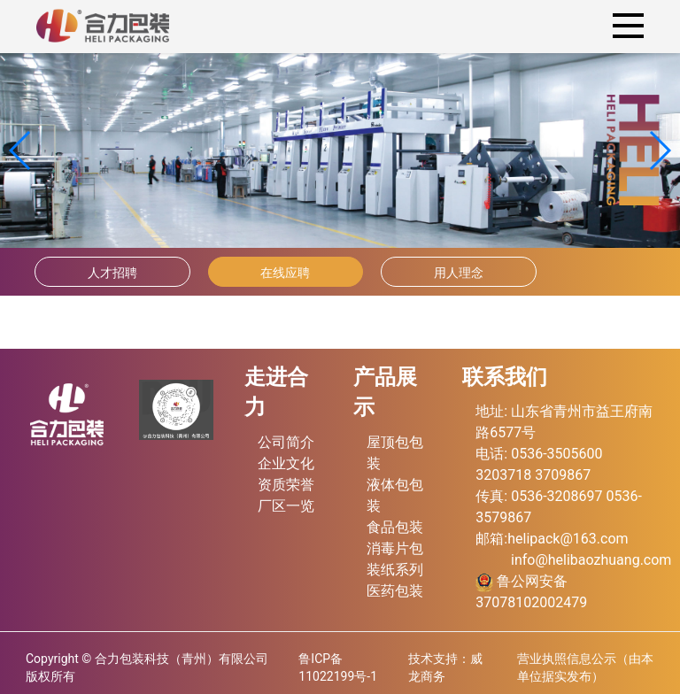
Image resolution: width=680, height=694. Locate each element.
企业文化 (286, 463)
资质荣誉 (286, 484)
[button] (659, 150)
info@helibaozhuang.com (591, 559)
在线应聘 (285, 273)
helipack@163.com (567, 538)
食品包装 (395, 527)
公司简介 (286, 442)
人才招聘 (112, 273)
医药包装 (395, 590)
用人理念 (458, 273)
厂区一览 (286, 505)
